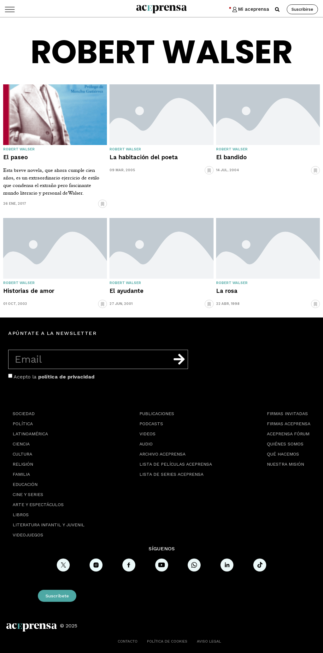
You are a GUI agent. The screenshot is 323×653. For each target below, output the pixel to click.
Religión (23, 464)
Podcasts (151, 423)
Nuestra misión (285, 464)
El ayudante (126, 290)
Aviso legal (209, 641)
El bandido (231, 157)
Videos (147, 433)
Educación (25, 484)
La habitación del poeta (143, 157)
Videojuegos (28, 534)
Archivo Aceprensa (162, 453)
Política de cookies (167, 641)
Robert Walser (19, 149)
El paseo (15, 157)
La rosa (227, 290)
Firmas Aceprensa (288, 423)
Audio (146, 443)
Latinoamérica (30, 433)
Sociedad (24, 413)
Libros (21, 514)
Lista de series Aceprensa (171, 474)
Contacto (128, 641)
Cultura (22, 453)
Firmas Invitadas (287, 413)
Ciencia (21, 443)
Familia (21, 474)
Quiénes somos (285, 443)
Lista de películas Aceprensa (175, 464)
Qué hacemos (283, 453)
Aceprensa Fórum (288, 433)
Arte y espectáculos (38, 504)
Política (23, 423)
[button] (277, 9)
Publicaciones (156, 413)
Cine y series (28, 494)
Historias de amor (28, 290)
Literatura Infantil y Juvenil (49, 524)
